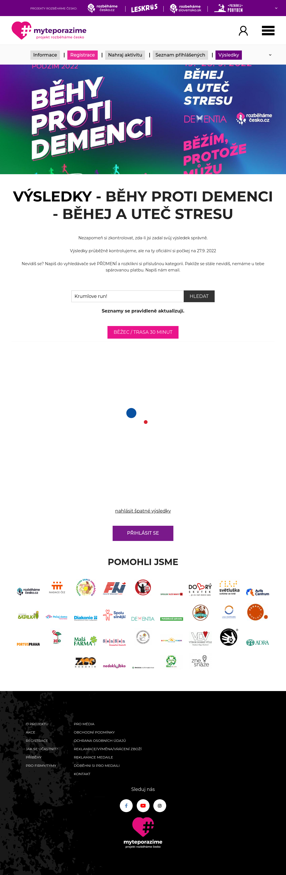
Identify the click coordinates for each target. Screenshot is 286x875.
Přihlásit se (143, 533)
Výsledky (228, 55)
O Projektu (37, 724)
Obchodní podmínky (94, 732)
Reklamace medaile (93, 757)
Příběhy (34, 757)
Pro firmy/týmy (41, 765)
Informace (45, 55)
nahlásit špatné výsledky (143, 511)
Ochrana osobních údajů (100, 740)
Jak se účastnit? (42, 749)
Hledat (199, 296)
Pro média (84, 724)
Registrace (82, 55)
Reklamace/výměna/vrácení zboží (108, 749)
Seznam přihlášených (180, 55)
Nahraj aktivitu (125, 55)
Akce (30, 732)
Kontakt (82, 774)
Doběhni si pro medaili (97, 765)
